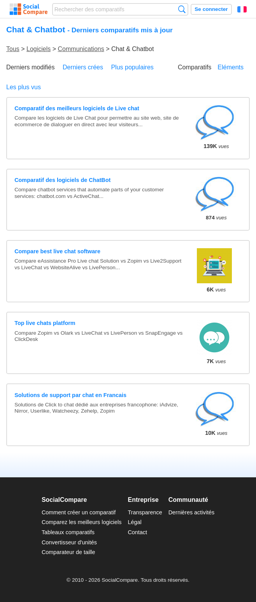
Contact (137, 532)
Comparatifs (194, 67)
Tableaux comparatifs (68, 532)
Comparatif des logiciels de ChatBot (62, 180)
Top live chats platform (44, 323)
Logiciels (38, 49)
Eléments (230, 67)
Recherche (182, 9)
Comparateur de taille (68, 552)
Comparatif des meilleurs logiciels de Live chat (76, 108)
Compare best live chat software (57, 251)
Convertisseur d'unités (69, 542)
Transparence (145, 512)
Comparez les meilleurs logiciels (82, 522)
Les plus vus (23, 87)
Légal (134, 522)
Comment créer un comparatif (79, 512)
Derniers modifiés (30, 67)
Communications (81, 49)
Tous (12, 49)
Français (242, 9)
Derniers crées (83, 67)
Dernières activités (191, 512)
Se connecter (211, 9)
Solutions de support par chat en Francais (70, 395)
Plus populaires (132, 67)
